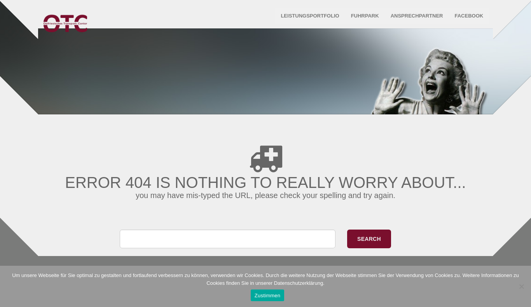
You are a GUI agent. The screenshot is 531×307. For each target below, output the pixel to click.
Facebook (466, 19)
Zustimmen (268, 295)
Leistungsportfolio (308, 19)
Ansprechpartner (415, 19)
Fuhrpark (363, 19)
